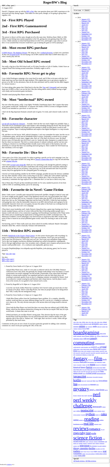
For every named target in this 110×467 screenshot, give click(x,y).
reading (91, 419)
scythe (103, 439)
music (97, 384)
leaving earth (89, 380)
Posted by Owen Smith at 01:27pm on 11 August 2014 (24, 266)
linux (94, 381)
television (84, 445)
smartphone (101, 441)
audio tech (99, 326)
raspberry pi (81, 420)
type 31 (88, 451)
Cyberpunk (52, 87)
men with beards (84, 384)
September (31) (87, 34)
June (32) (85, 28)
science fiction (87, 437)
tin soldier (98, 448)
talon (78, 446)
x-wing (75, 455)
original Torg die (11, 161)
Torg (44, 87)
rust (88, 433)
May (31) (85, 27)
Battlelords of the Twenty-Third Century (21, 236)
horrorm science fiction (97, 367)
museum (93, 384)
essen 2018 (83, 353)
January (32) (86, 43)
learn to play (84, 380)
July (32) (84, 30)
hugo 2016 (84, 369)
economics (89, 351)
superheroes (101, 443)
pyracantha (83, 414)
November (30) (87, 38)
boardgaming (86, 332)
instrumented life (101, 373)
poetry (74, 411)
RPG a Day (30, 11)
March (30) (85, 191)
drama (75, 351)
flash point (83, 362)
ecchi (85, 351)
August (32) (85, 32)
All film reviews (90, 461)
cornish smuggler (76, 347)
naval (92, 390)
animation (76, 326)
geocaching (79, 364)
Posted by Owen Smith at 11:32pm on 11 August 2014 (24, 295)
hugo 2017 (90, 369)
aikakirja (101, 324)
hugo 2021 (78, 371)
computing (83, 342)
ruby (82, 433)
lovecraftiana (103, 381)
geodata (83, 364)
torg (101, 448)
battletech (80, 328)
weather (83, 453)
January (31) (86, 67)
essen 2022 (93, 353)
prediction (99, 411)
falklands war (85, 354)
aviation (103, 326)
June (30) (85, 52)
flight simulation (90, 362)
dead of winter (86, 349)
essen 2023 (98, 353)
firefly (105, 359)
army (87, 326)
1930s (77, 322)
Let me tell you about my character (13, 124)
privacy (103, 411)
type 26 (84, 451)
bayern (84, 328)
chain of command (85, 336)
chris (95, 336)
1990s (95, 322)
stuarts (93, 443)
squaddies (81, 443)
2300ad (105, 322)
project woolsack (76, 414)
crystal (103, 346)
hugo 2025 (98, 371)
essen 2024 (103, 353)
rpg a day (9, 254)
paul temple (90, 395)
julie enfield (95, 377)
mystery (81, 388)
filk (93, 359)
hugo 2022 (83, 371)
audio (95, 326)
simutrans (96, 441)
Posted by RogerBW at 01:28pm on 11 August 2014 (23, 284)
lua (75, 384)
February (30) (86, 21)
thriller (92, 448)
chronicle (99, 336)
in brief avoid (91, 373)
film (98, 358)
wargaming (77, 454)
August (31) (85, 80)
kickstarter (100, 377)
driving (79, 351)
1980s (92, 322)
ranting (76, 420)
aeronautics (95, 324)
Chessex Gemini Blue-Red (44, 159)
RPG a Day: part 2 (8, 259)
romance (94, 429)
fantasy (80, 358)
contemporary (100, 344)
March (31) (85, 47)
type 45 (91, 451)
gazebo (103, 362)
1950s (83, 322)
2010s (101, 322)
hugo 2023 (88, 371)
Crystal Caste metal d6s (18, 165)
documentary (103, 349)
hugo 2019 (101, 369)
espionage (97, 351)
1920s (74, 322)
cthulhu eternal (76, 349)
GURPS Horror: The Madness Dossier (14, 53)
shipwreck (91, 441)
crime (98, 347)
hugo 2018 (95, 369)
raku (104, 414)
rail (100, 414)
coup (89, 347)
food (95, 362)
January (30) (86, 307)
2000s (98, 322)
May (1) (84, 315)
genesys (75, 364)
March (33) (85, 23)
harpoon (104, 365)
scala (93, 433)
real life (89, 423)
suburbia (97, 443)
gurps (92, 364)
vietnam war (99, 451)
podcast (104, 406)
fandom (89, 354)
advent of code (87, 324)
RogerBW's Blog (55, 2)
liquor (97, 380)
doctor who (97, 349)
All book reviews (79, 461)
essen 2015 (102, 351)
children (92, 336)
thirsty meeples (80, 448)
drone (82, 351)
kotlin (77, 380)
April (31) (85, 25)
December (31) (86, 40)
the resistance (93, 446)
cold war (86, 338)
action (81, 324)
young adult (81, 455)
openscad (79, 395)
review (100, 424)
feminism (90, 359)
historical (76, 367)
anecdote (105, 324)
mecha (79, 384)
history (83, 367)
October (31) (86, 36)
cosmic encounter (84, 347)
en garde (93, 351)
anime (82, 326)
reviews (81, 428)
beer (87, 328)
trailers (76, 451)
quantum (97, 414)
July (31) (84, 54)
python (90, 414)
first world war (76, 362)
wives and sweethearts (90, 453)
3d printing (76, 324)
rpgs (13, 254)
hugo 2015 (79, 369)
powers (95, 411)
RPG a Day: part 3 (8, 261)
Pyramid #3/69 (15, 54)
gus (101, 364)
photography (97, 407)
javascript (79, 376)
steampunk (89, 443)
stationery (85, 443)
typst (95, 451)
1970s (89, 322)
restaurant (96, 424)
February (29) (86, 69)
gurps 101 (98, 364)
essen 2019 (88, 353)
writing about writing (101, 453)
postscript (87, 410)
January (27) (86, 19)
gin (86, 364)
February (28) (86, 45)
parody (85, 395)
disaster (91, 349)
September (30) (87, 58)
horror (89, 367)
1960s (87, 322)
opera (83, 395)
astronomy (90, 326)
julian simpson (89, 377)
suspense (75, 446)
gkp (88, 365)
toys (103, 448)
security (87, 441)
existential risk (79, 354)
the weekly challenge (101, 446)
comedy (93, 338)
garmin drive (99, 362)
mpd (89, 384)
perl (96, 394)
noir (95, 390)
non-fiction (100, 390)
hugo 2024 (93, 371)
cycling (81, 349)
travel (82, 451)
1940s (80, 322)
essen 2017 (78, 353)
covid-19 (94, 347)
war (105, 451)
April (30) (85, 49)
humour (84, 373)
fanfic (93, 354)
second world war (79, 441)
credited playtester (47, 53)
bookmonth (78, 336)
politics (78, 411)
